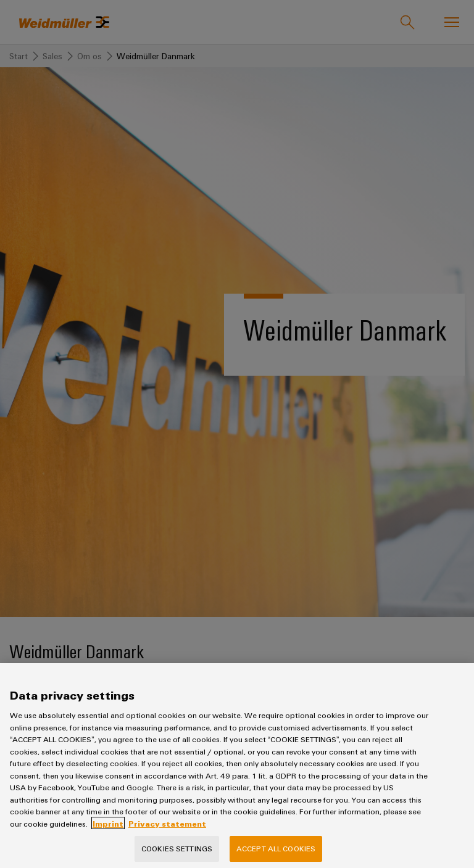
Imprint (108, 833)
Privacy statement (167, 833)
